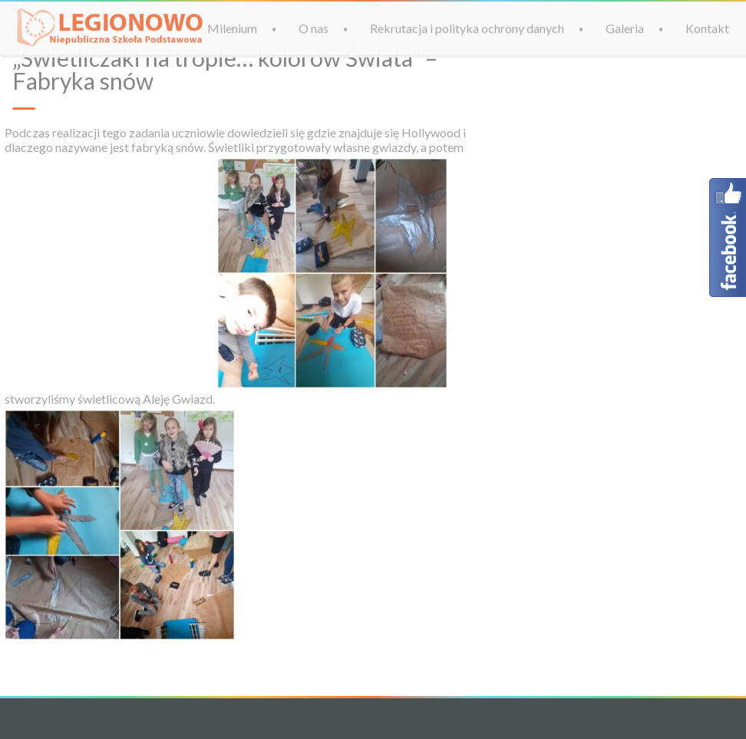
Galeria (625, 28)
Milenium (232, 28)
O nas (313, 28)
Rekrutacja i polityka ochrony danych (467, 28)
